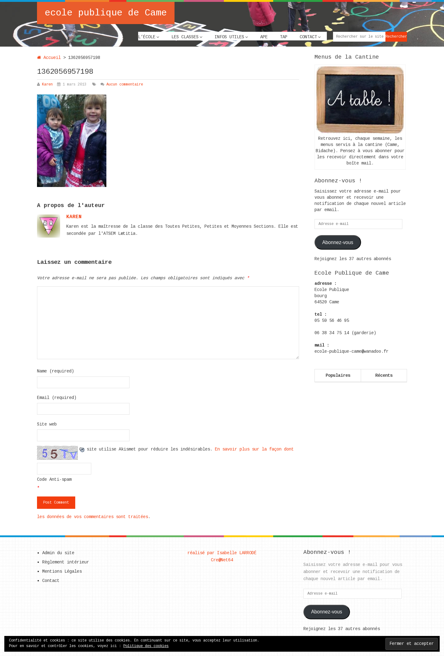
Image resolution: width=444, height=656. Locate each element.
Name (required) (55, 371)
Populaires (338, 375)
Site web (47, 424)
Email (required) (56, 397)
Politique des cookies (146, 646)
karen (74, 217)
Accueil (49, 57)
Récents (384, 375)
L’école (146, 37)
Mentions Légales (62, 571)
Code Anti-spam (54, 479)
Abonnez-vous (337, 242)
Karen (47, 84)
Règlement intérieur (65, 562)
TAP (283, 37)
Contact (308, 37)
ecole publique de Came (106, 13)
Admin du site (58, 552)
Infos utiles (229, 37)
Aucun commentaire (124, 84)
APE (264, 37)
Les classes (185, 37)
